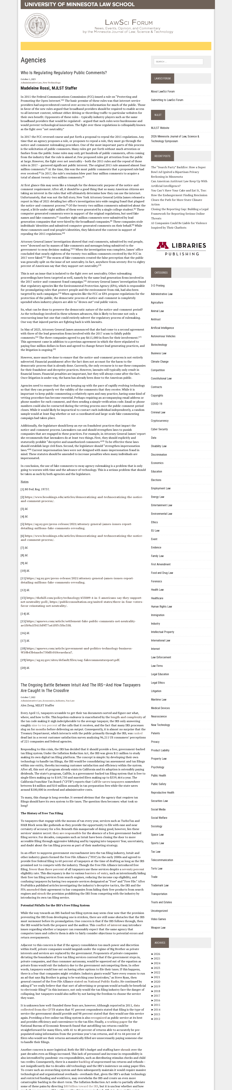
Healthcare (159, 594)
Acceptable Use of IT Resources (47, 1085)
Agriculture (159, 298)
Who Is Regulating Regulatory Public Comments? (58, 72)
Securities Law (161, 796)
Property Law (161, 754)
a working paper (93, 977)
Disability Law (161, 442)
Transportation (161, 889)
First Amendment (163, 560)
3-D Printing (160, 281)
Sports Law (159, 839)
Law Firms (159, 661)
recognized (85, 973)
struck (109, 857)
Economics (43, 676)
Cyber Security (161, 425)
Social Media (160, 805)
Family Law (159, 551)
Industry (54, 676)
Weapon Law (160, 923)
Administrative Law (25, 82)
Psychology (159, 763)
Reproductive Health (164, 788)
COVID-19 (158, 399)
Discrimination (161, 450)
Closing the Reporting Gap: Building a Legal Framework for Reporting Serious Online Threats (181, 209)
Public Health (160, 771)
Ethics (156, 518)
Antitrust (158, 315)
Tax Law (64, 676)
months (133, 701)
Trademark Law (162, 881)
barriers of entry (65, 841)
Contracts (158, 382)
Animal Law (159, 306)
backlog (74, 1013)
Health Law (159, 585)
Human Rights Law (163, 602)
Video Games (160, 915)
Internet (157, 644)
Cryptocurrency (162, 416)
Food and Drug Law (164, 568)
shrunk (120, 1001)
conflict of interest (93, 889)
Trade (156, 872)
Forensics (158, 577)
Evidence (158, 543)
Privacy (157, 737)
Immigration (159, 610)
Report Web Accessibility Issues (83, 1070)
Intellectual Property (164, 627)
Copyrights (159, 391)
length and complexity (111, 693)
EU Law (157, 526)
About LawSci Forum (165, 92)
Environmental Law (163, 509)
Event (156, 534)
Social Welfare (161, 813)
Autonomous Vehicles (165, 332)
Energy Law (159, 492)
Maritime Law (160, 695)
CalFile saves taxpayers (48, 757)
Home (22, 1070)
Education (158, 467)
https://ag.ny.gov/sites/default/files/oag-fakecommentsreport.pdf (67, 636)
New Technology (46, 82)
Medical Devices (162, 703)
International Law (162, 636)
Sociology (158, 822)
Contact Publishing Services (45, 1070)
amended (109, 853)
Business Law (160, 349)
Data (155, 433)
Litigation (158, 687)
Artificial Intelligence (164, 323)
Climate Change (162, 357)
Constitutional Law (163, 374)
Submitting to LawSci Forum (169, 100)
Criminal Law (160, 408)
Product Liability (162, 746)
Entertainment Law (163, 501)
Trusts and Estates (163, 898)
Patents (157, 729)
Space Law (159, 830)
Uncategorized (161, 906)
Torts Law (158, 864)
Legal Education (162, 670)
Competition (160, 366)
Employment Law (163, 484)
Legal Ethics (160, 678)
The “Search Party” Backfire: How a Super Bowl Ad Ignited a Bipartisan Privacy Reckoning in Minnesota (184, 172)
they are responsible (39, 800)
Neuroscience (161, 712)
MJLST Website (162, 128)
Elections (158, 475)
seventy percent (95, 837)
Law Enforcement (163, 653)
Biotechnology (161, 340)
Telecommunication (164, 856)
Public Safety (160, 779)
